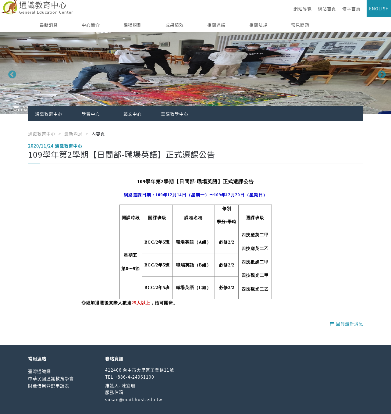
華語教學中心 (174, 114)
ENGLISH (379, 8)
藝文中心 (132, 114)
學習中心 (91, 114)
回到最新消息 (346, 323)
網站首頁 (327, 8)
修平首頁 (351, 8)
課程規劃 (132, 25)
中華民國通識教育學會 (51, 378)
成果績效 (174, 25)
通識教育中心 (48, 114)
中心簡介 (91, 25)
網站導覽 (302, 8)
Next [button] (380, 73)
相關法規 (258, 25)
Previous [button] (11, 73)
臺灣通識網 (39, 371)
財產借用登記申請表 (48, 386)
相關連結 (216, 25)
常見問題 (300, 25)
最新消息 (49, 25)
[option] (195, 73)
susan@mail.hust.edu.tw (133, 399)
